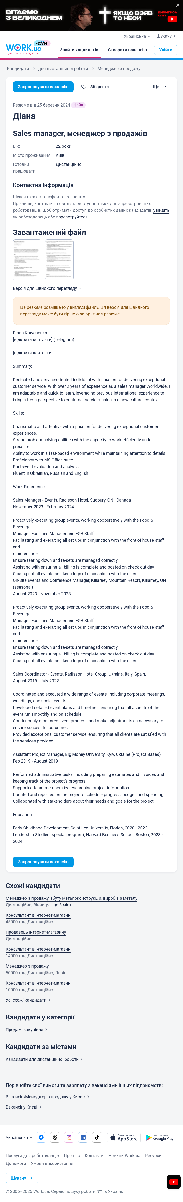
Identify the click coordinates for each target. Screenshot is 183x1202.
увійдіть (161, 210)
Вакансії (24, 1107)
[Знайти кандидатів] (79, 50)
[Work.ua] (23, 50)
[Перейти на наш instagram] (69, 1137)
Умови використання (52, 1163)
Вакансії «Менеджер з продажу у (48, 1096)
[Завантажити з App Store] (124, 1137)
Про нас (72, 1155)
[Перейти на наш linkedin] (83, 1137)
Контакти (94, 1155)
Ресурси (153, 1155)
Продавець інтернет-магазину (36, 932)
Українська (20, 1137)
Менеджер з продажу (27, 966)
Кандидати (45, 1059)
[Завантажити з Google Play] (160, 1137)
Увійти (166, 49)
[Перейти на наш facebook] (41, 1137)
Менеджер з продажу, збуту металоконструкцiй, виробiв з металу (71, 898)
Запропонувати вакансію (43, 86)
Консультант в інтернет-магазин (38, 915)
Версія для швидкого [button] (48, 288)
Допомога (16, 1163)
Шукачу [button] (22, 1178)
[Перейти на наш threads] (55, 1137)
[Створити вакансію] (127, 50)
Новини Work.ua (124, 1155)
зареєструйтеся (72, 216)
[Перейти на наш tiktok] (97, 1137)
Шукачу (167, 36)
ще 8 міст (61, 904)
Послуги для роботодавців (32, 1155)
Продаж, (27, 1029)
